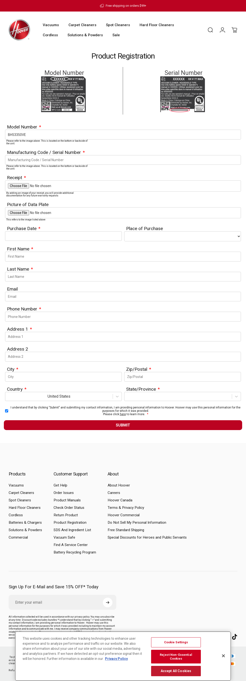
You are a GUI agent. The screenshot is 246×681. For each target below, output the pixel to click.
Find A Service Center (71, 545)
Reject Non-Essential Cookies (176, 656)
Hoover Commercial (124, 515)
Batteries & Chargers (25, 522)
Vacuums (16, 485)
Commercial (18, 537)
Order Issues (64, 493)
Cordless (16, 515)
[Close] (223, 656)
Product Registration (70, 522)
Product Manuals (67, 500)
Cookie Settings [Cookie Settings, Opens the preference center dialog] (176, 642)
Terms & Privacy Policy (126, 507)
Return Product (66, 515)
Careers (114, 493)
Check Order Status (69, 507)
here (123, 414)
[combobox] (8, 396)
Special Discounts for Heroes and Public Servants (147, 537)
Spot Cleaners (20, 500)
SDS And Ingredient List (72, 530)
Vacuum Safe (64, 537)
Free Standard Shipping (126, 530)
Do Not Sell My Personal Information (137, 522)
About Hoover (119, 485)
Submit (123, 425)
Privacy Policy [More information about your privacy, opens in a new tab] (116, 659)
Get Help (60, 485)
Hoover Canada (120, 500)
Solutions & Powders (25, 530)
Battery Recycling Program (75, 552)
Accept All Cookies (176, 671)
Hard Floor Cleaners (25, 507)
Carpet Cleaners (21, 493)
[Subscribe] (107, 602)
